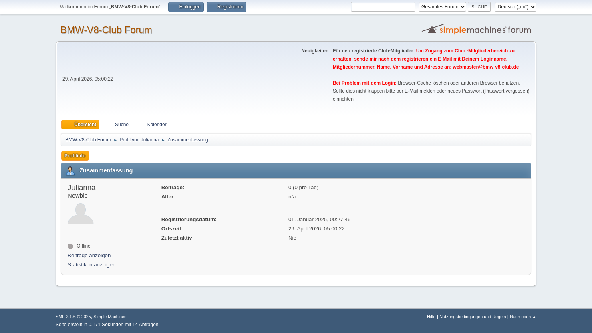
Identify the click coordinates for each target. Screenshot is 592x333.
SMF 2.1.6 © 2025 (73, 316)
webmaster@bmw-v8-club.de (486, 67)
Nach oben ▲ (523, 316)
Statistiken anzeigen (91, 265)
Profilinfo (75, 156)
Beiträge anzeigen (89, 255)
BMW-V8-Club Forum (106, 29)
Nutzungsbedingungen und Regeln (472, 316)
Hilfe (431, 316)
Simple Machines (109, 316)
